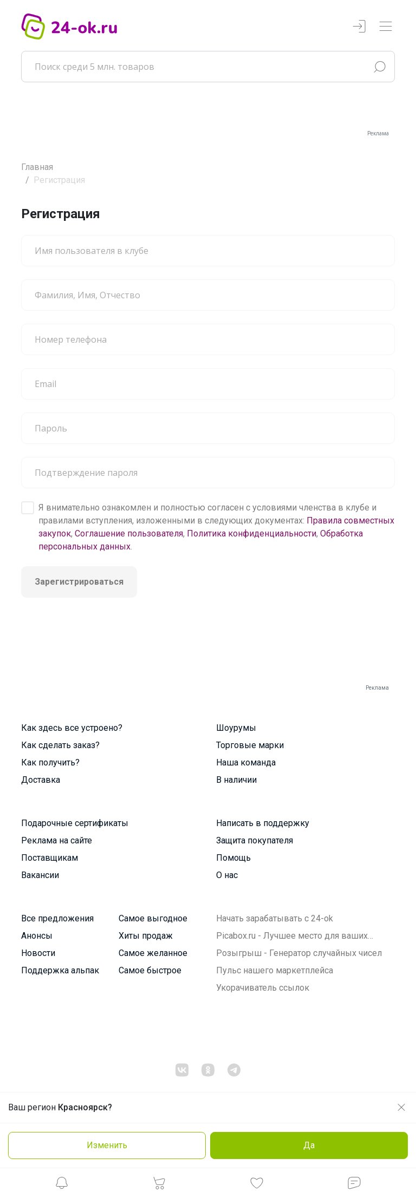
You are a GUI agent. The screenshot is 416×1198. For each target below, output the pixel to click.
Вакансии (40, 875)
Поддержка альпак (60, 970)
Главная (37, 167)
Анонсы (37, 936)
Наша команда (246, 762)
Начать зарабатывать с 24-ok (274, 918)
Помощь (233, 858)
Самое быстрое (150, 970)
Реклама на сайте (56, 840)
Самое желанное (153, 953)
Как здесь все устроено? (71, 728)
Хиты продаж (146, 936)
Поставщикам (49, 858)
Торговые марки (250, 745)
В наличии (236, 780)
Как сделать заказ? (60, 745)
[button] (61, 1186)
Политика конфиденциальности (251, 533)
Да (309, 1145)
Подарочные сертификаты (74, 823)
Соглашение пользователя (129, 533)
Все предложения (57, 918)
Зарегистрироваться (79, 582)
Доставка (40, 780)
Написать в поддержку (262, 823)
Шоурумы (236, 728)
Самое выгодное (153, 918)
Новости (38, 953)
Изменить (107, 1145)
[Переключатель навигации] (385, 26)
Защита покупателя (254, 840)
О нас (227, 875)
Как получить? (50, 762)
